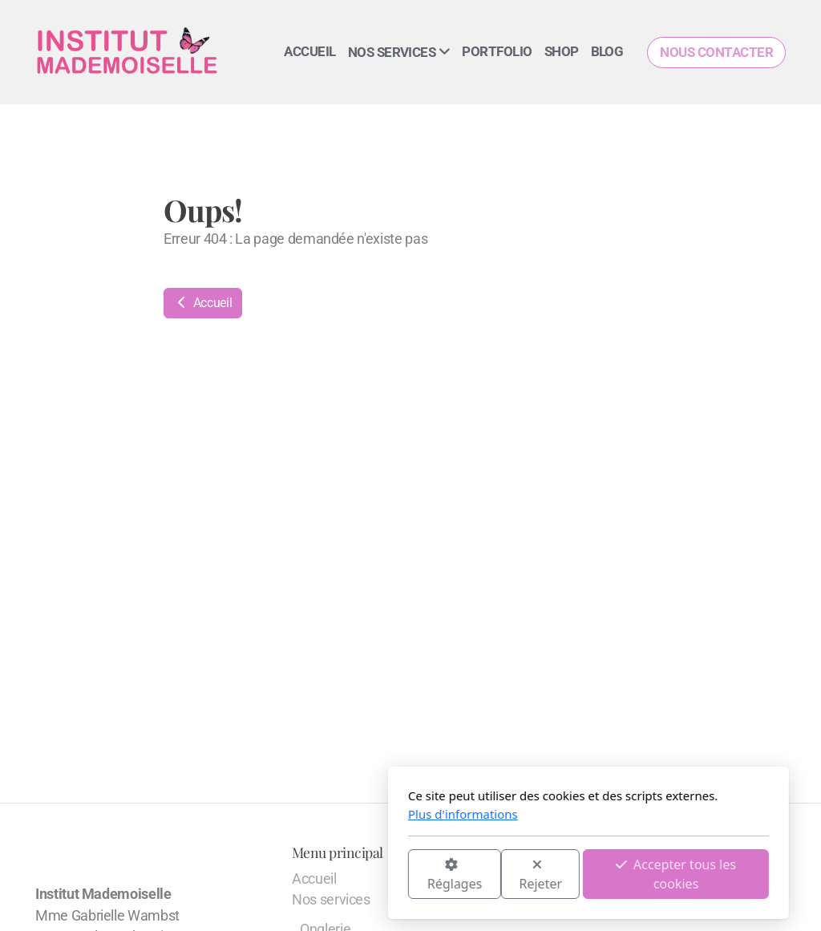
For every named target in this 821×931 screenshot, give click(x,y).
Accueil (203, 302)
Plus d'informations (285, 814)
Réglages (276, 875)
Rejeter (363, 875)
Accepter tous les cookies (498, 874)
